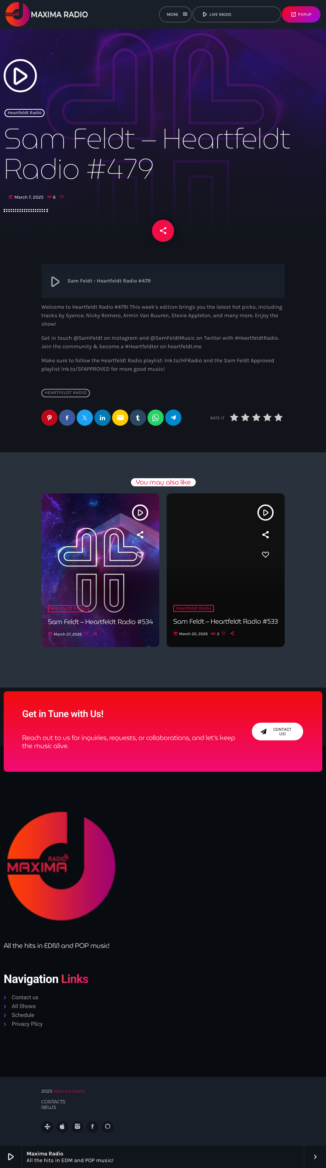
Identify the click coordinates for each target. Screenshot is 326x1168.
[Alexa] (108, 1127)
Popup (301, 14)
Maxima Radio (69, 1091)
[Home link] (47, 14)
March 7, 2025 (26, 198)
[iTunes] (62, 1127)
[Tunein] (47, 1127)
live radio (236, 14)
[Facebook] (92, 1127)
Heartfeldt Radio (25, 113)
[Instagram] (77, 1127)
